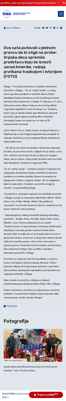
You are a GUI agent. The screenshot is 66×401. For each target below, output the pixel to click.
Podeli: (37, 28)
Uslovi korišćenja (26, 394)
